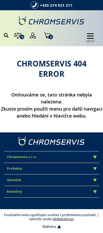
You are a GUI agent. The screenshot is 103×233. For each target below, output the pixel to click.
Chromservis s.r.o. (52, 157)
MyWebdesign (63, 219)
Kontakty (52, 191)
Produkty (52, 168)
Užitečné (52, 180)
